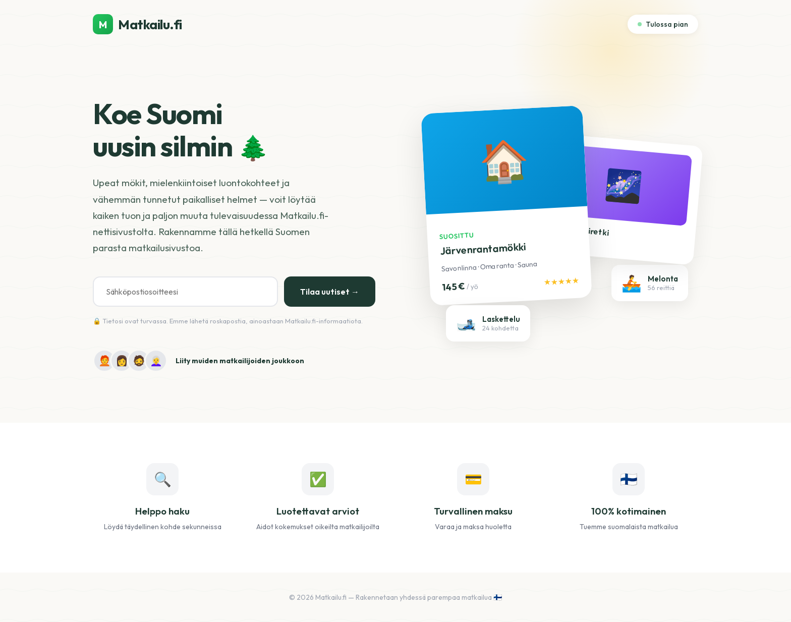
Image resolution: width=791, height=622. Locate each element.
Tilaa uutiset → (329, 292)
